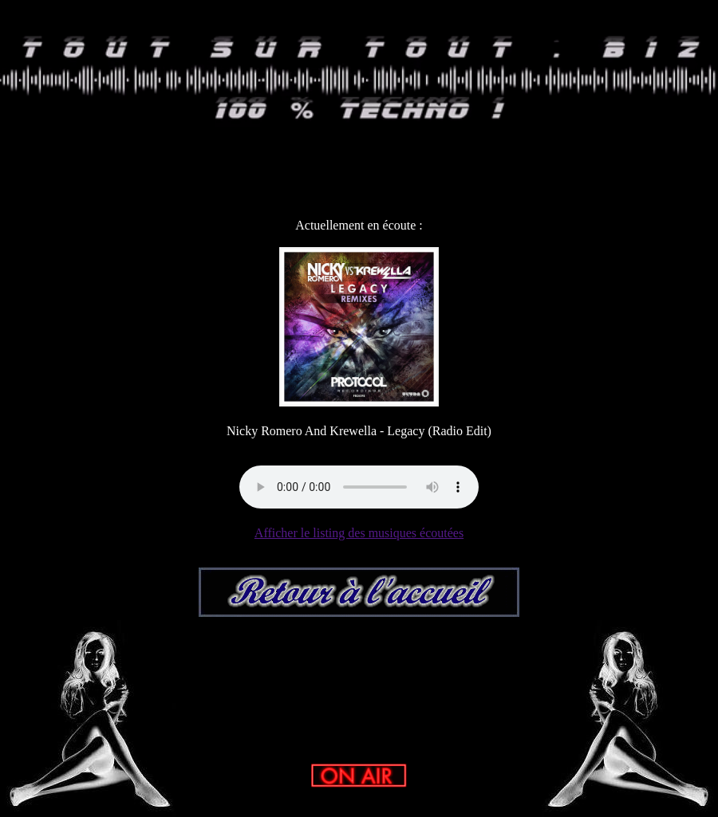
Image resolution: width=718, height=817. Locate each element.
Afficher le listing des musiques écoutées (359, 533)
